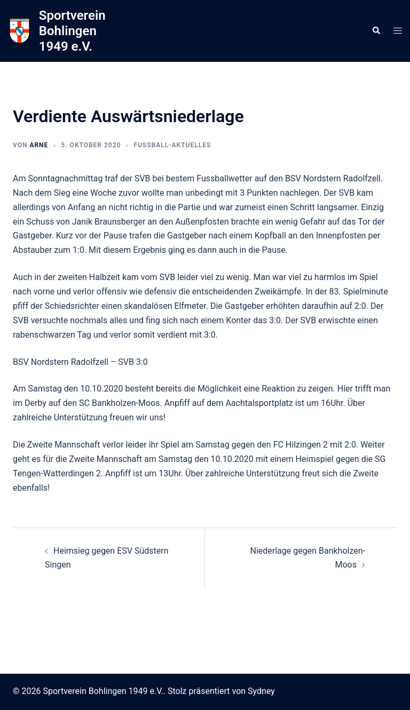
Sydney (261, 691)
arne (38, 145)
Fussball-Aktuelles (172, 145)
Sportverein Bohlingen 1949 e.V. (72, 31)
